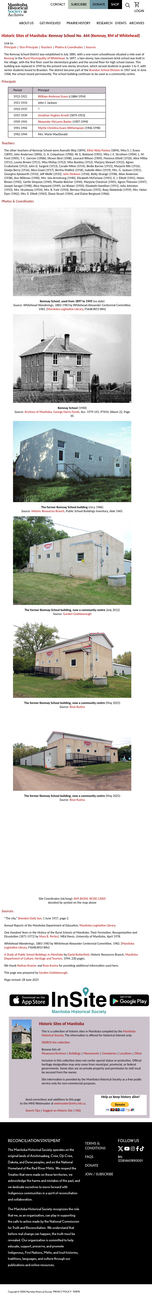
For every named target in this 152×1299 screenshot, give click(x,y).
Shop (115, 4)
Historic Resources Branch (47, 511)
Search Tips (33, 1110)
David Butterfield (78, 954)
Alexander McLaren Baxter (55, 121)
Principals (10, 47)
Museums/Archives (54, 1053)
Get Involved (50, 23)
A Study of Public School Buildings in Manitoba (33, 954)
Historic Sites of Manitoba (24, 35)
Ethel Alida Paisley (98, 150)
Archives (136, 23)
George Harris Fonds (66, 412)
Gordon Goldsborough (77, 614)
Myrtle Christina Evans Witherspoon (61, 128)
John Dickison (71, 174)
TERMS (76, 1291)
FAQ (78, 1110)
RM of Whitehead (123, 35)
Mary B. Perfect (49, 936)
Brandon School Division (104, 70)
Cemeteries (109, 1053)
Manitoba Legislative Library (65, 309)
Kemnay (99, 35)
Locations (125, 1053)
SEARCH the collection (56, 1042)
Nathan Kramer (27, 965)
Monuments (91, 1053)
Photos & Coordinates (69, 47)
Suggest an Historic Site (58, 1110)
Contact (57, 4)
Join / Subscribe (99, 1174)
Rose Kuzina (77, 707)
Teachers (46, 47)
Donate (99, 4)
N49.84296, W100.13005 (90, 898)
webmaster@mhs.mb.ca (69, 1103)
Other (138, 1053)
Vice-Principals (28, 47)
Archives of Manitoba (38, 412)
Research (104, 23)
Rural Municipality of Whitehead (44, 58)
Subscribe (79, 4)
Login (139, 11)
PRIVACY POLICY (62, 1291)
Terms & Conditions (95, 1145)
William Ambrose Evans (53, 96)
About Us (26, 23)
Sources (91, 47)
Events (120, 23)
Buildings (75, 1053)
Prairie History (78, 23)
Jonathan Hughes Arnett (53, 115)
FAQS (89, 1156)
